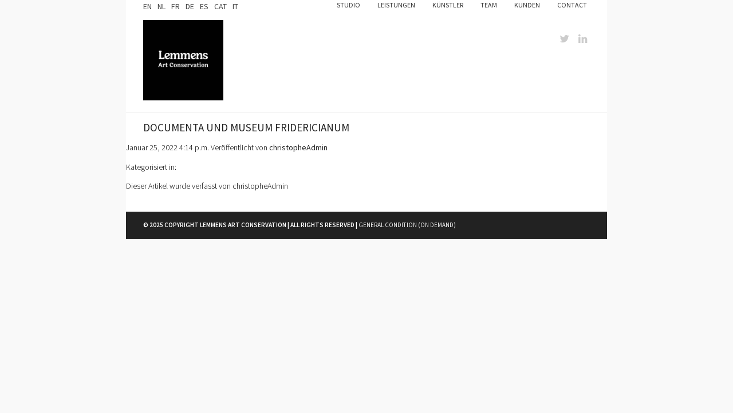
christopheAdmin (298, 147)
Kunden (527, 5)
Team (488, 5)
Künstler (447, 5)
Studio (348, 5)
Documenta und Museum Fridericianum (246, 127)
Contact (572, 5)
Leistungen (396, 5)
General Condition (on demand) (407, 225)
